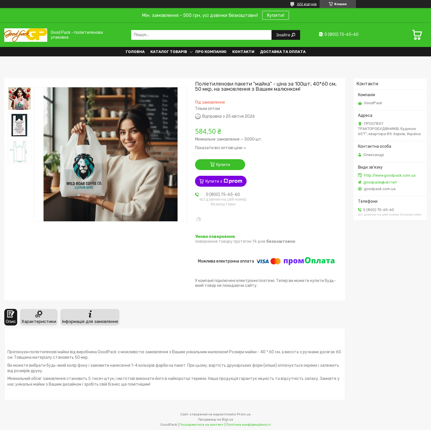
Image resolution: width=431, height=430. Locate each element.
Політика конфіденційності (248, 425)
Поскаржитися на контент (202, 425)
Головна (135, 52)
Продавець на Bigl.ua (215, 419)
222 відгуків (307, 4)
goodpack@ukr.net (380, 182)
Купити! (275, 15)
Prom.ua (244, 414)
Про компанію (211, 52)
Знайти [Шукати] (283, 34)
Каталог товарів (168, 52)
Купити (223, 164)
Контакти (243, 52)
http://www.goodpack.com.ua (390, 175)
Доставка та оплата (283, 52)
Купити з (223, 181)
